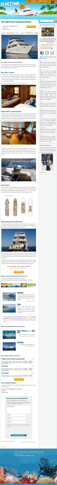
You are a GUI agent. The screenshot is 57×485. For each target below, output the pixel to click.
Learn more (16, 456)
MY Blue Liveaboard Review (29, 346)
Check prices (31, 26)
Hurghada (41, 117)
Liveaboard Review (11, 406)
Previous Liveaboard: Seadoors (7, 442)
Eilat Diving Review (31, 314)
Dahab (41, 108)
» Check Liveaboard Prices (46, 48)
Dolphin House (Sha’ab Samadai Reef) (13, 359)
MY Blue (20, 342)
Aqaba (41, 79)
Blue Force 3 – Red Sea (26, 331)
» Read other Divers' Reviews (45, 47)
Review (33, 373)
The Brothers (5, 373)
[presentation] (14, 431)
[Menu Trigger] (52, 2)
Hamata (20, 292)
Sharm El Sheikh (42, 127)
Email (9, 419)
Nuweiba (41, 101)
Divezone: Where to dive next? (13, 5)
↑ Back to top (3, 448)
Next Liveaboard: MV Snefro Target (28, 443)
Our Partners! (28, 456)
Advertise (22, 456)
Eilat (19, 304)
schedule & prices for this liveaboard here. (19, 83)
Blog (33, 456)
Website (9, 423)
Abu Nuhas (5, 366)
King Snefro (29, 190)
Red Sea (28, 316)
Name (9, 416)
